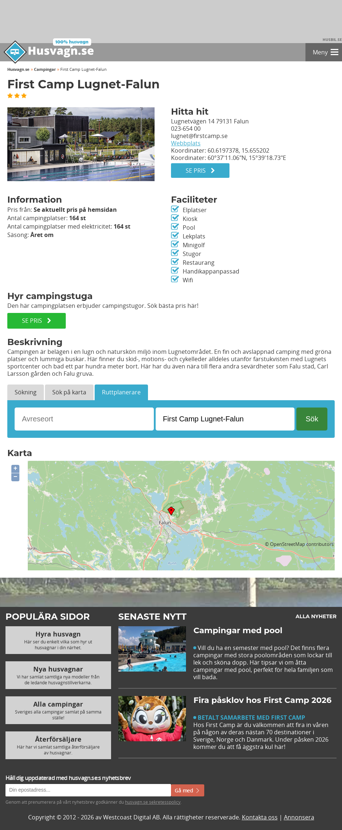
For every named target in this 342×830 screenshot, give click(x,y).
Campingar (45, 69)
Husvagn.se (18, 69)
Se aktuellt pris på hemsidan (75, 210)
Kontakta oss (260, 817)
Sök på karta (69, 392)
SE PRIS (36, 321)
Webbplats (186, 143)
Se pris (200, 171)
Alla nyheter (316, 616)
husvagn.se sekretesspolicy (152, 802)
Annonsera (299, 817)
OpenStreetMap (287, 544)
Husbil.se (332, 39)
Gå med (188, 790)
